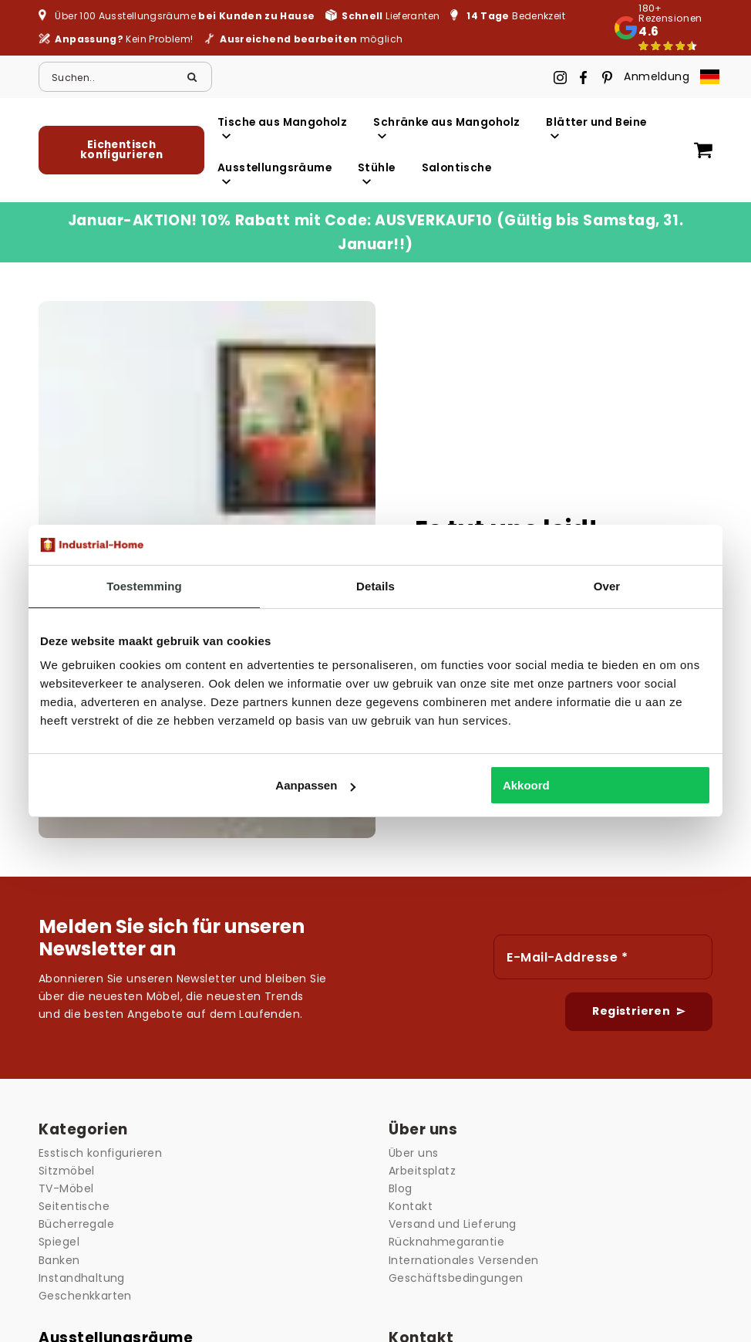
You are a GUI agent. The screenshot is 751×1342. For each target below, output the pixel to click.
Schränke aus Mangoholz (446, 127)
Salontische (457, 168)
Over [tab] (607, 586)
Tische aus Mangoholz (282, 127)
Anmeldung (656, 76)
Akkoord (526, 785)
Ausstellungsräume (274, 173)
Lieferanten (390, 15)
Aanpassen (315, 785)
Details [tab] (375, 586)
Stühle (376, 173)
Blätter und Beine (596, 127)
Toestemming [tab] (144, 586)
